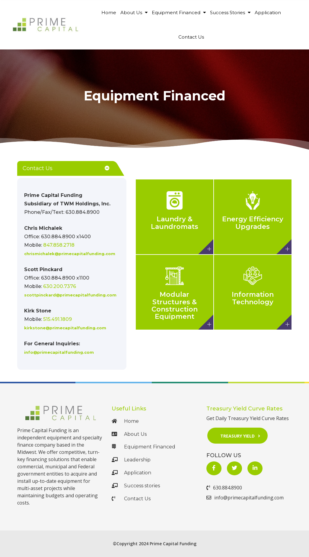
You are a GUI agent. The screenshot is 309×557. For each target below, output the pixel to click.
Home (108, 12)
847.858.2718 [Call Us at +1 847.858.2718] (59, 245)
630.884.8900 (224, 487)
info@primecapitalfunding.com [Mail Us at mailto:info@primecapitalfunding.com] (59, 352)
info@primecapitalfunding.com (245, 497)
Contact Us (191, 37)
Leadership (131, 460)
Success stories (136, 486)
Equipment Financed (179, 12)
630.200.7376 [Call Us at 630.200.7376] (59, 286)
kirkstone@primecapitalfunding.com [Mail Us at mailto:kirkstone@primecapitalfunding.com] (65, 327)
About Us (134, 12)
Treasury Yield (242, 435)
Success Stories (230, 12)
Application (268, 12)
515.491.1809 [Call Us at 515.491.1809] (57, 319)
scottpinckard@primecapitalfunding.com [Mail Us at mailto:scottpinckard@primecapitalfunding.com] (70, 295)
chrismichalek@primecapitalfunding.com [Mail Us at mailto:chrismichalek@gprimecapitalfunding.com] (69, 253)
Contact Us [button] (38, 168)
